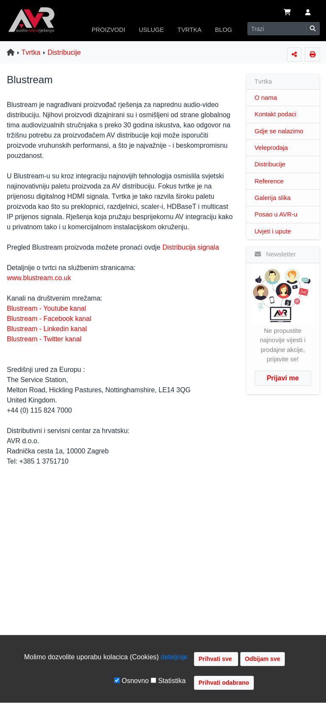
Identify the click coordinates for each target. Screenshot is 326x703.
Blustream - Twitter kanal (44, 339)
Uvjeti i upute (273, 231)
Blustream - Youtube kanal (46, 308)
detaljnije (174, 657)
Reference (269, 181)
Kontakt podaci (275, 114)
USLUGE (151, 29)
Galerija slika (273, 197)
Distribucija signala (190, 247)
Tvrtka (31, 52)
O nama (266, 97)
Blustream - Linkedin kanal (47, 328)
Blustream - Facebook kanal (49, 318)
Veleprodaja (271, 147)
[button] (308, 13)
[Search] (276, 28)
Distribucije (64, 52)
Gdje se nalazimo (279, 131)
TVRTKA (189, 29)
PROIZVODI (108, 29)
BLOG (223, 29)
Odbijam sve (262, 658)
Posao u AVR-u (276, 214)
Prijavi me (283, 378)
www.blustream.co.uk (39, 277)
